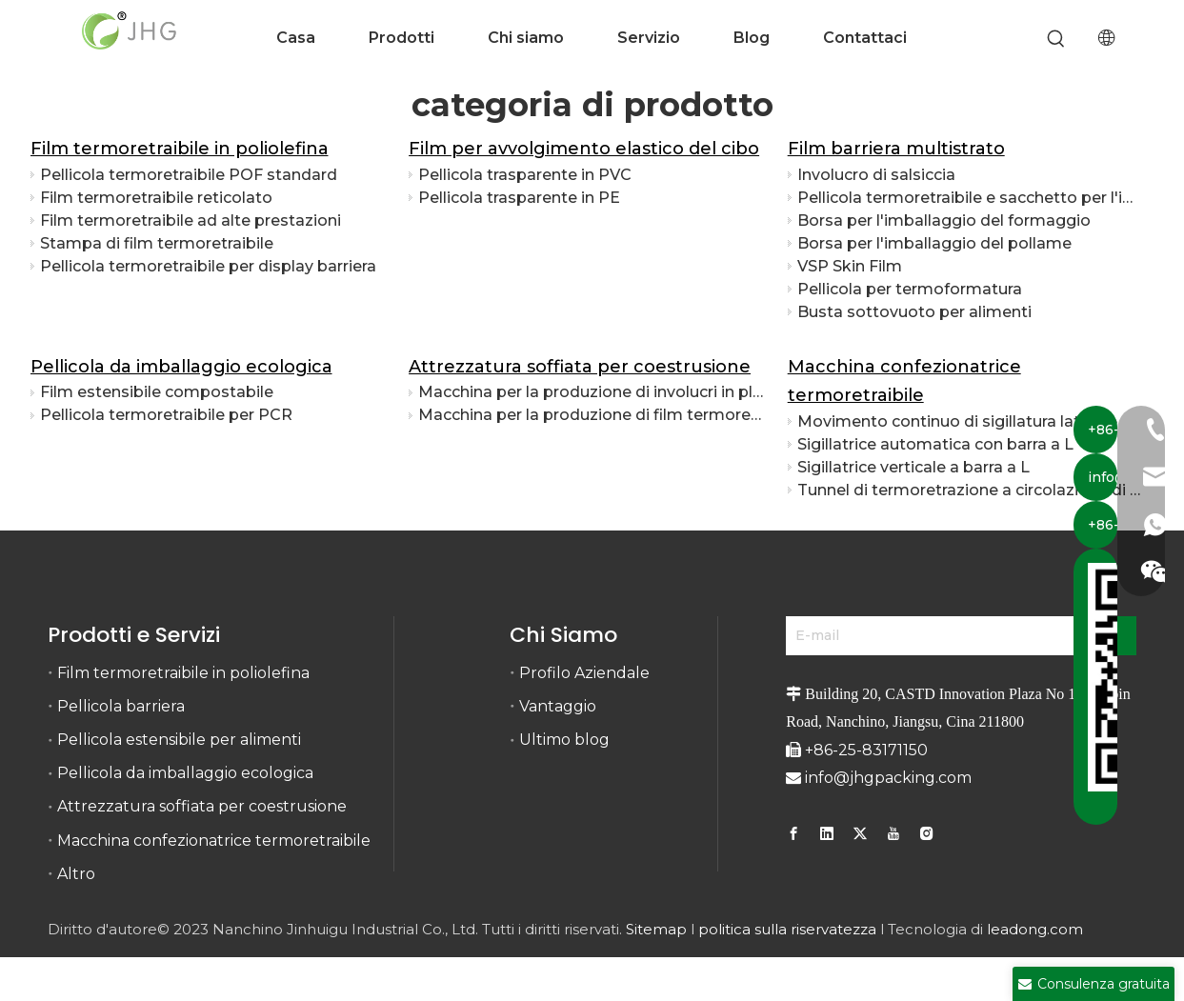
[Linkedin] (826, 833)
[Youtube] (893, 833)
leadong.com (1035, 929)
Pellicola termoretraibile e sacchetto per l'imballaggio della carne (970, 198)
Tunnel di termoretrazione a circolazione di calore (970, 490)
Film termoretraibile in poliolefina (179, 148)
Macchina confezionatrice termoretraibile (214, 840)
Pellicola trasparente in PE (519, 198)
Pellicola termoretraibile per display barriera (208, 266)
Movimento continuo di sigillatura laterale (957, 421)
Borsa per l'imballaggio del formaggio (944, 220)
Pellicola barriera (121, 706)
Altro (76, 874)
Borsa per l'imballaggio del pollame (934, 243)
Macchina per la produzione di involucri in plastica (591, 392)
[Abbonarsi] (1112, 635)
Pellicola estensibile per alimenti (179, 740)
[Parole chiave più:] (1055, 39)
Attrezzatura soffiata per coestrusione (580, 366)
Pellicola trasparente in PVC (525, 175)
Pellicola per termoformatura (909, 289)
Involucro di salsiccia (876, 175)
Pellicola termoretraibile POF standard (188, 175)
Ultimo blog (564, 740)
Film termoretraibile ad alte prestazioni (190, 220)
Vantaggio (557, 706)
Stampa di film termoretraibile (156, 243)
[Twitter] (860, 833)
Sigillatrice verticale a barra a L (913, 467)
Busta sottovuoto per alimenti (914, 312)
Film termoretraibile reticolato (156, 198)
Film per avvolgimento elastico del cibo (584, 148)
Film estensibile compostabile (156, 392)
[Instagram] (926, 833)
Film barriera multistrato (896, 148)
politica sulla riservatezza (787, 929)
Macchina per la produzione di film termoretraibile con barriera (591, 415)
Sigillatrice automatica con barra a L (935, 444)
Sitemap (656, 929)
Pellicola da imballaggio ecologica (181, 366)
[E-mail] (932, 635)
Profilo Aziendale (584, 673)
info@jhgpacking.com (888, 778)
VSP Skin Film (849, 266)
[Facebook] (796, 833)
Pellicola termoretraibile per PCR (166, 415)
